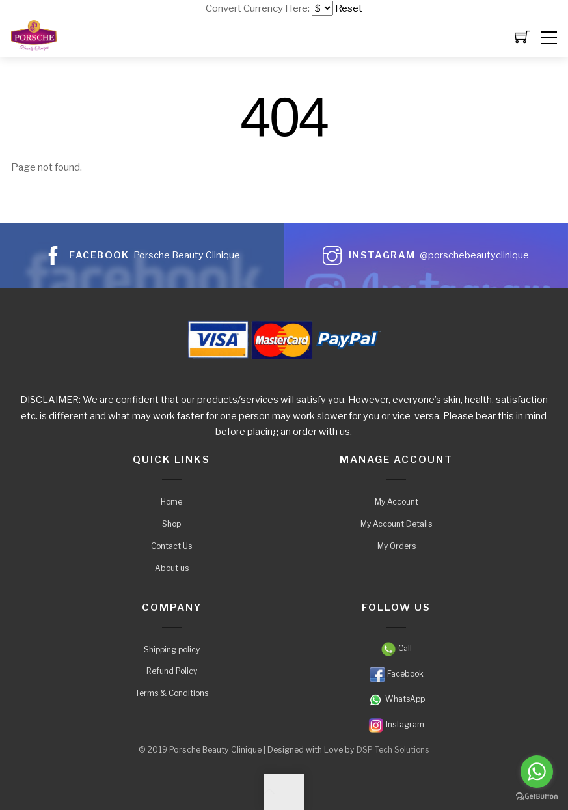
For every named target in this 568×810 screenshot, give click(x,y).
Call (396, 648)
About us (172, 568)
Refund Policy (171, 671)
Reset (348, 8)
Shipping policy (172, 649)
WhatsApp (396, 699)
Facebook (397, 673)
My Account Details (396, 524)
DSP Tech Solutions (393, 750)
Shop (171, 524)
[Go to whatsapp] (537, 771)
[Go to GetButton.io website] (537, 796)
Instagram (396, 724)
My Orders (396, 546)
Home (171, 502)
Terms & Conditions (171, 693)
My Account (396, 502)
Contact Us (171, 546)
